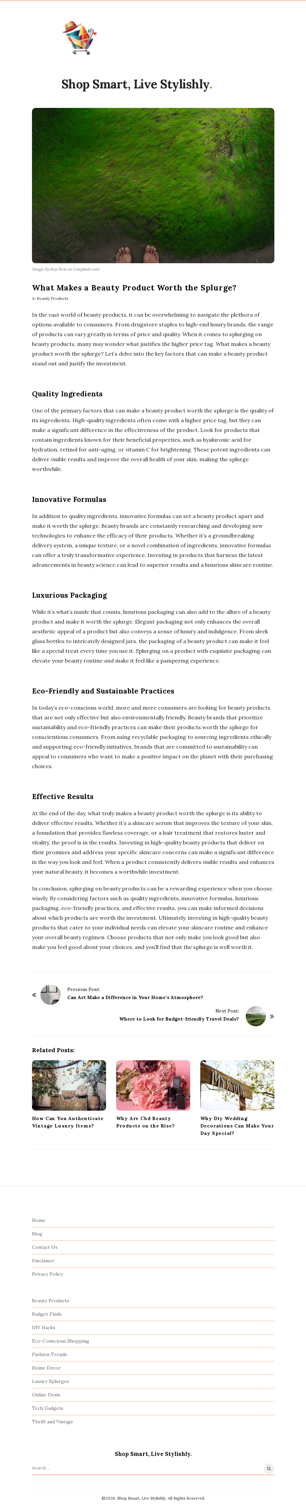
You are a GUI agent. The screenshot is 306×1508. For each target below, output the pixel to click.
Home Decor (46, 1368)
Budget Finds (47, 1314)
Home (38, 1220)
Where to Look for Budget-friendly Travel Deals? (179, 1019)
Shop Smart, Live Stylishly (135, 84)
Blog (37, 1234)
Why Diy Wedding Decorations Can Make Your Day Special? (237, 1125)
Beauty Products (52, 298)
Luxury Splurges (50, 1381)
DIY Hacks (43, 1327)
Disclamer (43, 1261)
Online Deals (46, 1395)
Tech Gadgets (47, 1408)
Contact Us (45, 1247)
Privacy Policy (47, 1274)
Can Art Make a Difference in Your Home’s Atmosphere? (135, 997)
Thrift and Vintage (52, 1422)
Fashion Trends (49, 1354)
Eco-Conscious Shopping (60, 1341)
